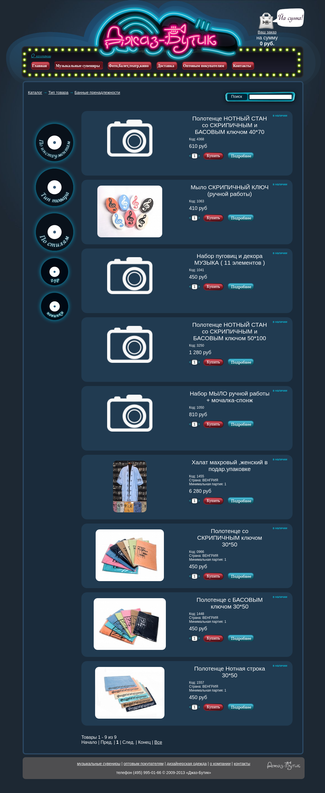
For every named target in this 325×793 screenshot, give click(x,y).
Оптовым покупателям (203, 66)
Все (158, 742)
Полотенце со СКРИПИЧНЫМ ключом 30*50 (233, 538)
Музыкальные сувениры (78, 66)
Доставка (165, 66)
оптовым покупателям (144, 763)
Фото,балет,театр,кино (129, 66)
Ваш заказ (267, 32)
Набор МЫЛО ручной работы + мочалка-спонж (230, 396)
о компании (220, 763)
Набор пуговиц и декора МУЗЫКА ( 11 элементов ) (232, 259)
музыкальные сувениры (99, 763)
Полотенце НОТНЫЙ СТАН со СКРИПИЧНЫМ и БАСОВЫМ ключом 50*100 (231, 331)
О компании (41, 56)
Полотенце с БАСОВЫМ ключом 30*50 (233, 603)
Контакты (242, 66)
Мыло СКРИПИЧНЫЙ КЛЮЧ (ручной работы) (230, 190)
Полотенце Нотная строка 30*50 (232, 671)
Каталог (35, 92)
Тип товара (58, 92)
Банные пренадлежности (97, 92)
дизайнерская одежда (187, 763)
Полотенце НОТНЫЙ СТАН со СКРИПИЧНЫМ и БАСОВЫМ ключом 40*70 (231, 125)
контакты (242, 763)
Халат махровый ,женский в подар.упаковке (231, 465)
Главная (39, 66)
